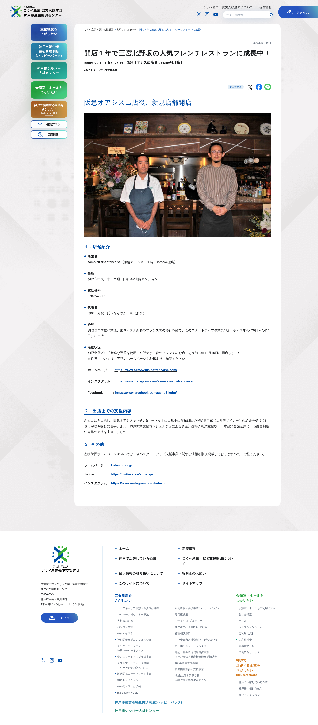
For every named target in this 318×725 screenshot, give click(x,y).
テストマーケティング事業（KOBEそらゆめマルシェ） (134, 665)
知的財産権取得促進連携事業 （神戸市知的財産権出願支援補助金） (197, 654)
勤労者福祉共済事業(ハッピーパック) (197, 608)
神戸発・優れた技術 (129, 686)
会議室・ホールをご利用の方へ (257, 608)
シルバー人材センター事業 (133, 614)
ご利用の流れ (247, 633)
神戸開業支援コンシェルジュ (134, 639)
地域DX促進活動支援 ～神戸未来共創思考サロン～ (192, 678)
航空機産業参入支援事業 (189, 669)
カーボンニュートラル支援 (190, 645)
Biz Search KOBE (127, 692)
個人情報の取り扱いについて (141, 573)
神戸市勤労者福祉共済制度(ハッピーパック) (148, 702)
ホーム (124, 548)
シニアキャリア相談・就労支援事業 (138, 608)
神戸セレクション (127, 680)
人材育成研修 (125, 620)
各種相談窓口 (183, 633)
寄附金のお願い (194, 573)
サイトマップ (192, 583)
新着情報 (265, 7)
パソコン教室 (125, 627)
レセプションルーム (250, 627)
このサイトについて (134, 583)
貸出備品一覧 (247, 645)
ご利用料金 (245, 639)
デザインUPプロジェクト (190, 620)
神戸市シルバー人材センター (137, 710)
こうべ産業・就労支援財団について (228, 7)
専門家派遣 (181, 614)
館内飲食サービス (249, 652)
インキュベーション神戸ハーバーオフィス (130, 648)
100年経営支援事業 (186, 663)
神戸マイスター (126, 633)
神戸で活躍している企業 (137, 558)
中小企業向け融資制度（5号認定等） (196, 639)
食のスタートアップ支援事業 (134, 656)
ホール (243, 620)
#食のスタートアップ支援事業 (100, 70)
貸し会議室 (245, 614)
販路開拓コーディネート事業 (134, 673)
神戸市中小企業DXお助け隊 (191, 627)
